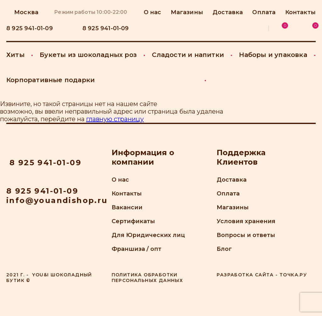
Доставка (228, 12)
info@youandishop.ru (57, 200)
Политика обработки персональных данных (147, 277)
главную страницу (115, 119)
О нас (120, 179)
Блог (224, 248)
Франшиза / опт (136, 248)
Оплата (263, 12)
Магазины (233, 207)
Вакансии (127, 207)
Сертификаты (133, 221)
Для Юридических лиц (148, 235)
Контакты (300, 12)
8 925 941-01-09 (42, 190)
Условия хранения (246, 221)
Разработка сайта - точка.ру (262, 275)
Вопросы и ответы (246, 235)
